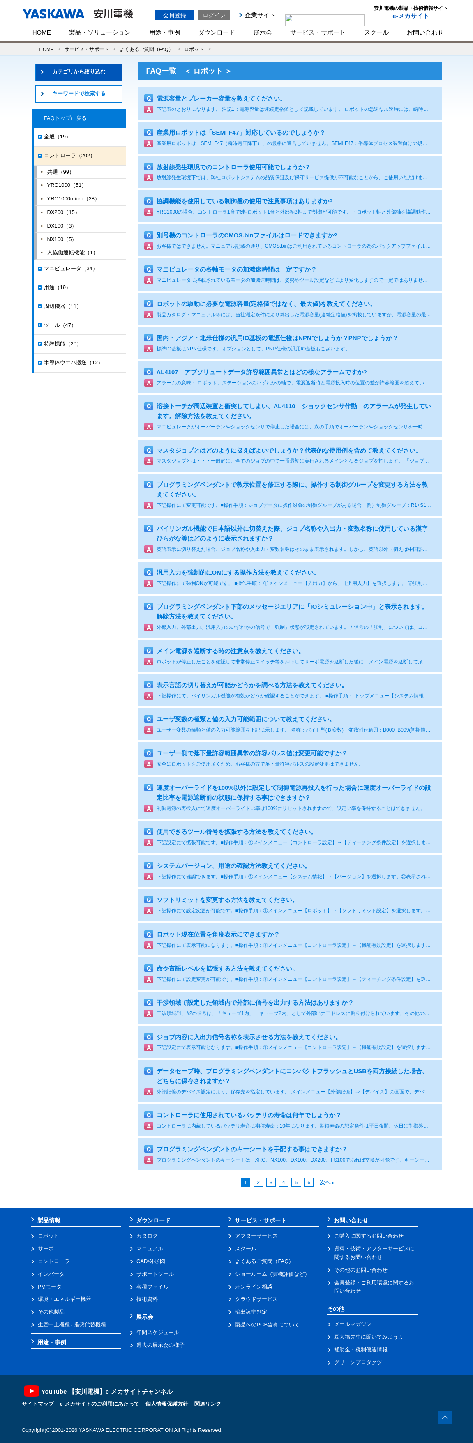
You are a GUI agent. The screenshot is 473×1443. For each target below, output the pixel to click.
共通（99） (60, 172)
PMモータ (50, 1287)
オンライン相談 (253, 1287)
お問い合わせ (425, 32)
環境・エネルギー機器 (64, 1299)
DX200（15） (63, 212)
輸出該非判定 (251, 1312)
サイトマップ (38, 1404)
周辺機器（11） (63, 306)
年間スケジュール (157, 1332)
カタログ (147, 1236)
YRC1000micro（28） (73, 199)
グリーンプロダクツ (358, 1362)
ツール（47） (60, 325)
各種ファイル (152, 1287)
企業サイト (260, 15)
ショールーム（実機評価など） (272, 1274)
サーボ (46, 1248)
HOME (41, 32)
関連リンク (207, 1404)
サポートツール (155, 1274)
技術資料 (147, 1299)
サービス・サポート (318, 32)
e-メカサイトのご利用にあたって (100, 1404)
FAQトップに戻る (65, 118)
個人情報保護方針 (166, 1404)
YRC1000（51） (67, 185)
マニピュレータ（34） (71, 268)
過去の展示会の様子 (160, 1345)
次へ (327, 1182)
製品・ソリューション (100, 32)
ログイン (214, 15)
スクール (376, 32)
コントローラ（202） (70, 155)
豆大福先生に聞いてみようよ (369, 1337)
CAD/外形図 (150, 1261)
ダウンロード (216, 32)
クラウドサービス (256, 1299)
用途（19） (57, 287)
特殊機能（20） (63, 344)
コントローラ (54, 1261)
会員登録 (174, 15)
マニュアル (149, 1248)
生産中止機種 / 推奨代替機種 (72, 1324)
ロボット (194, 49)
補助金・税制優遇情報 (361, 1349)
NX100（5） (62, 239)
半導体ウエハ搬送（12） (73, 362)
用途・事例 (164, 32)
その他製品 (51, 1312)
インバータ (51, 1274)
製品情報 (48, 1220)
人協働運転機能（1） (72, 252)
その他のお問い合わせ (361, 1270)
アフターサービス (256, 1236)
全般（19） (57, 136)
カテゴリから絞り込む (79, 72)
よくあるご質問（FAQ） (146, 49)
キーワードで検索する (79, 93)
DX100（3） (62, 226)
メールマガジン (352, 1324)
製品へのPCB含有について (267, 1324)
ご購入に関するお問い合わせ (369, 1236)
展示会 (263, 32)
